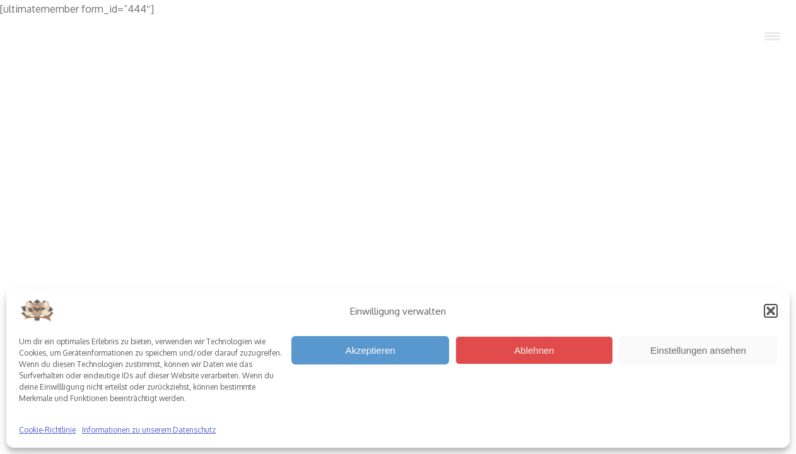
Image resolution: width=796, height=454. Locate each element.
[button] (770, 311)
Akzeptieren (370, 350)
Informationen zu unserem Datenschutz (149, 429)
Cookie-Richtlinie (47, 429)
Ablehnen (534, 350)
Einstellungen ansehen (698, 350)
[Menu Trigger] (772, 36)
